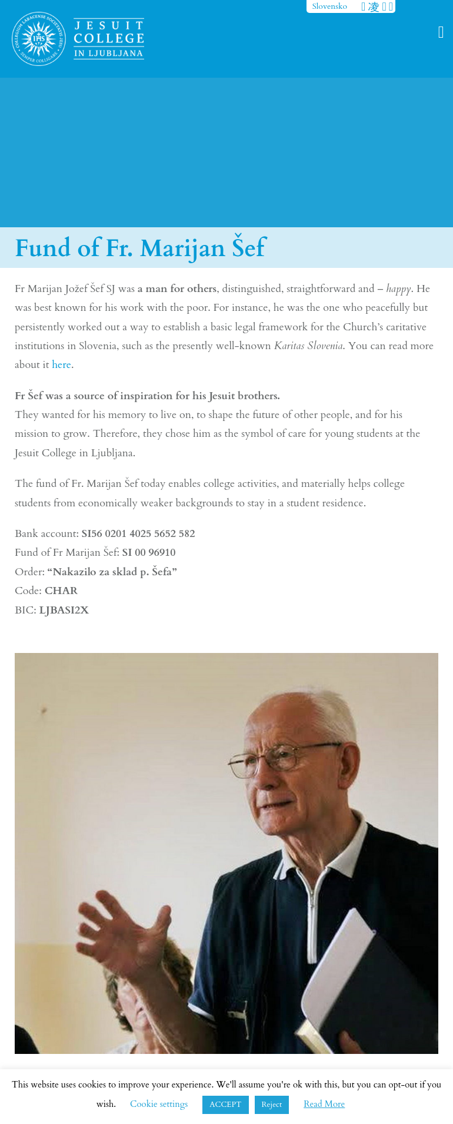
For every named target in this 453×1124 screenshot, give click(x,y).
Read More (324, 1104)
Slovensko (329, 6)
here (61, 364)
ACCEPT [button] (225, 1104)
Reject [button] (272, 1104)
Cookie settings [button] (159, 1104)
